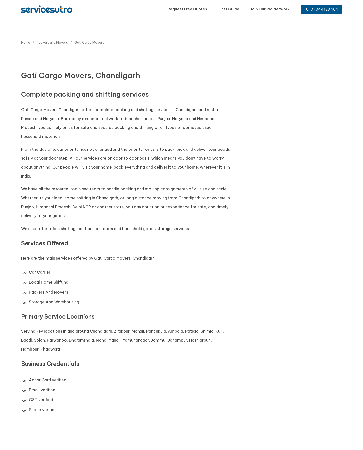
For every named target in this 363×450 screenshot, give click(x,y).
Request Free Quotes (187, 9)
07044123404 (322, 9)
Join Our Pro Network (270, 9)
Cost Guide (228, 9)
